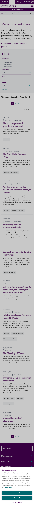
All (16, 61)
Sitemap (20, 501)
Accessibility (25, 499)
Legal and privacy (6, 499)
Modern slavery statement (8, 501)
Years (3, 76)
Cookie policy (16, 499)
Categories (5, 58)
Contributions (16, 64)
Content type (6, 70)
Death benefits (16, 66)
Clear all (5, 90)
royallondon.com (20, 476)
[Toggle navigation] (29, 6)
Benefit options (16, 63)
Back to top (7, 448)
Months (4, 82)
